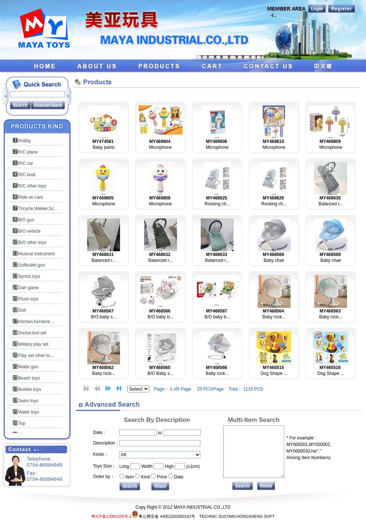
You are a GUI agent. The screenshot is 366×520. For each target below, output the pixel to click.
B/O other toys (32, 242)
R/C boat (26, 174)
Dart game (28, 287)
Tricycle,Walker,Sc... (38, 208)
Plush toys (28, 299)
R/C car (25, 163)
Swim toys (28, 400)
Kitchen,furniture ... (36, 321)
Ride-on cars (30, 197)
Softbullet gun (31, 265)
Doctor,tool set (32, 332)
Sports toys (29, 276)
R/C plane (28, 152)
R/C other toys (32, 186)
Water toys (28, 412)
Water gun (28, 366)
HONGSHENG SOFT (255, 516)
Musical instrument (36, 253)
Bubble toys (29, 389)
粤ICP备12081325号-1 (111, 516)
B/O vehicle (29, 231)
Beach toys (29, 378)
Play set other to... (36, 355)
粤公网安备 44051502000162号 (163, 516)
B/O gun (26, 219)
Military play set (33, 344)
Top (21, 423)
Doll (22, 310)
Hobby (24, 140)
